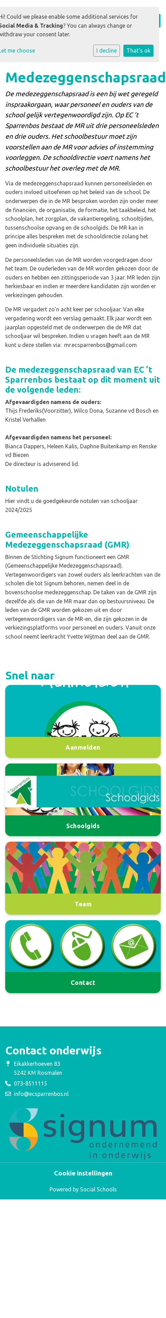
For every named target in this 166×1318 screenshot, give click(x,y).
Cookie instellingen (83, 1173)
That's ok (138, 50)
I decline (106, 50)
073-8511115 (30, 1083)
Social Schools (98, 1189)
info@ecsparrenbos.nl (41, 1094)
